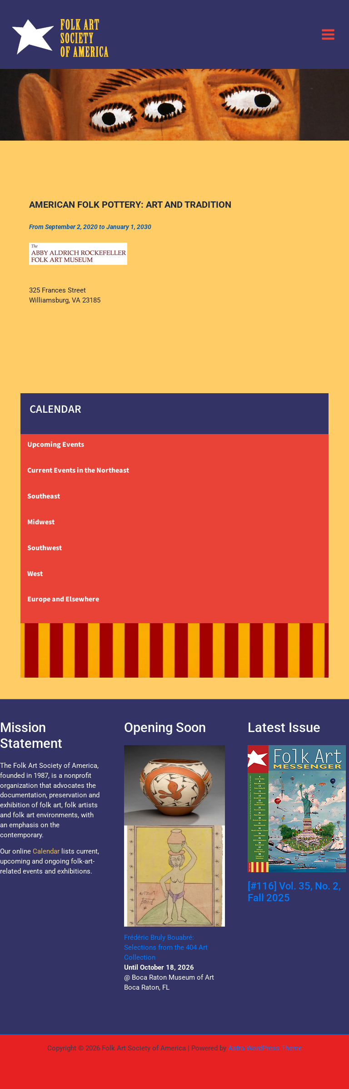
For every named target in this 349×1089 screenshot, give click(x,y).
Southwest (44, 548)
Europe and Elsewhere (63, 599)
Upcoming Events (55, 444)
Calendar (46, 851)
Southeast (43, 496)
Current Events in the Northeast (78, 470)
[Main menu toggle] (328, 34)
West (35, 574)
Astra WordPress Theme (265, 1048)
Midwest (41, 522)
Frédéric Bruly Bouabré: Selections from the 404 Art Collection (166, 947)
